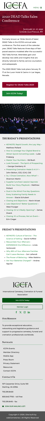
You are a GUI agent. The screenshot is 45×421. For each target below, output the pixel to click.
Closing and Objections (16, 201)
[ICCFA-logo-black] (15, 2)
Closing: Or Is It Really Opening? (20, 210)
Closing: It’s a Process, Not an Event (22, 216)
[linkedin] (29, 312)
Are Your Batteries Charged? (18, 261)
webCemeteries (13, 418)
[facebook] (16, 312)
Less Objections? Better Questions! (21, 204)
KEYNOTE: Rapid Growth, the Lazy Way (23, 144)
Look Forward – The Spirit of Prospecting (24, 163)
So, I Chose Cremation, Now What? (21, 176)
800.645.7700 (8, 397)
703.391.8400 (7, 392)
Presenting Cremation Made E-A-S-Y (22, 169)
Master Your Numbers (16, 160)
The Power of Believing (16, 257)
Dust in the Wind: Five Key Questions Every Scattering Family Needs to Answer (23, 194)
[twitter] (20, 312)
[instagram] (25, 312)
